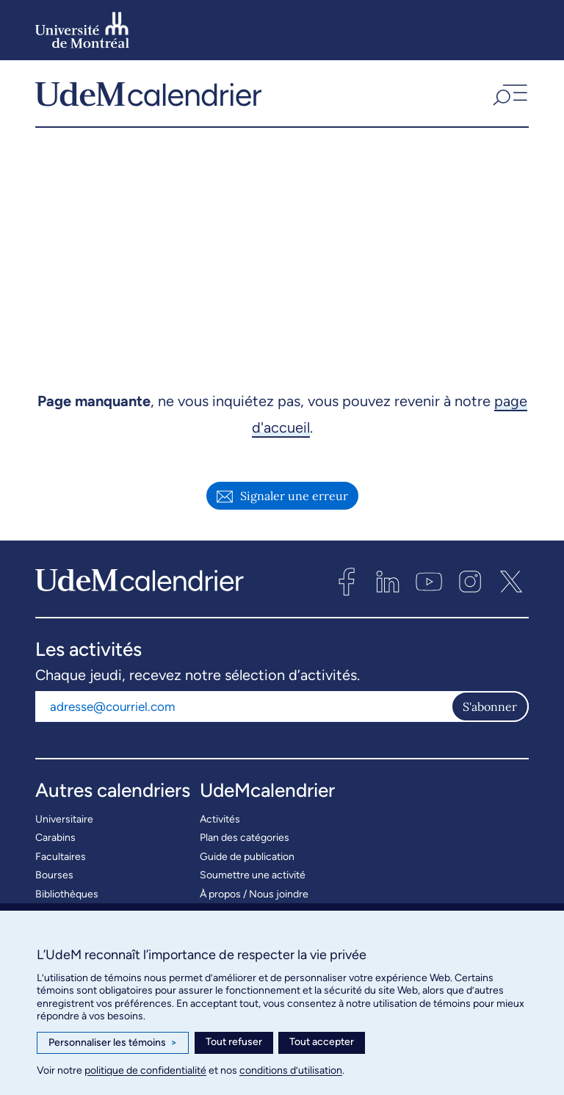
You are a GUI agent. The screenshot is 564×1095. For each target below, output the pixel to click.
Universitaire (64, 827)
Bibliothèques (66, 902)
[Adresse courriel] (243, 714)
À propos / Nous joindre (254, 902)
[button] (508, 98)
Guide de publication (247, 865)
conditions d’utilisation (290, 1070)
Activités (220, 827)
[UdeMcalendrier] (148, 98)
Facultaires (60, 865)
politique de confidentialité (145, 1070)
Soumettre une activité (253, 884)
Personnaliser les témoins (112, 1042)
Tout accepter (321, 1042)
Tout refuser (234, 1042)
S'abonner (490, 714)
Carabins (55, 846)
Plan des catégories (244, 846)
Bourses (54, 884)
